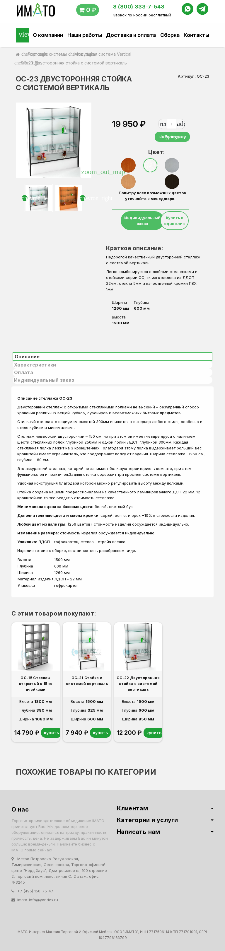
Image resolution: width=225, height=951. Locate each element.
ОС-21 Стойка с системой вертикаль (87, 681)
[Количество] (171, 124)
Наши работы (84, 35)
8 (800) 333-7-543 (139, 7)
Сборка (170, 35)
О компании (48, 35)
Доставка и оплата (131, 35)
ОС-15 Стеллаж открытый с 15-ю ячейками (36, 684)
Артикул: (187, 76)
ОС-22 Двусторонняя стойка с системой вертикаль (138, 684)
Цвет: (152, 152)
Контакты (196, 35)
